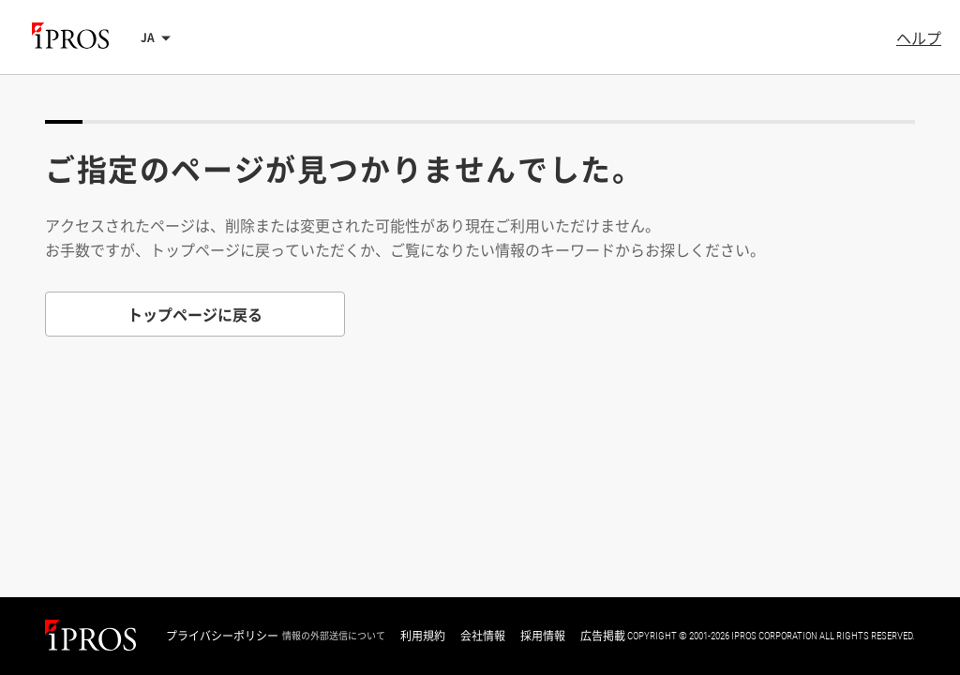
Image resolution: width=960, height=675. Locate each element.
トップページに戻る (195, 314)
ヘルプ (918, 37)
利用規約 (422, 635)
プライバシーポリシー (222, 635)
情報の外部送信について (333, 635)
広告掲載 (602, 635)
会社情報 (482, 635)
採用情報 (542, 635)
